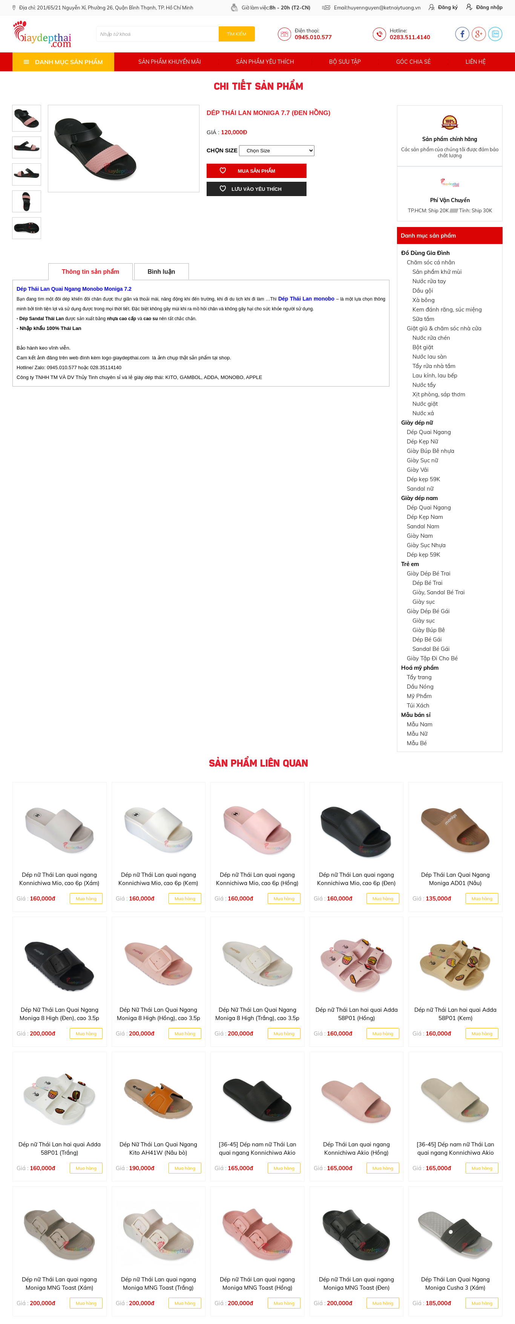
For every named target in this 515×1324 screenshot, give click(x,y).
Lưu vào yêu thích (251, 189)
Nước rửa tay (429, 281)
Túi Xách (418, 705)
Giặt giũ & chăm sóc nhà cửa (444, 328)
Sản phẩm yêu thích (265, 61)
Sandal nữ (420, 488)
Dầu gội (422, 290)
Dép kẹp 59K (423, 479)
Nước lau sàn (429, 356)
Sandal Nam (423, 526)
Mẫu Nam (419, 724)
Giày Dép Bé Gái (428, 611)
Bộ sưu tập (345, 61)
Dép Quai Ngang (429, 432)
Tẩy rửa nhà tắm (433, 366)
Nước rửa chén (431, 337)
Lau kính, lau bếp (434, 375)
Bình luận (161, 271)
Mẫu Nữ (417, 733)
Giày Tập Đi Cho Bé (432, 658)
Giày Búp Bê (428, 630)
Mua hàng (86, 898)
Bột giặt (422, 347)
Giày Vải (418, 469)
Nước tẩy (424, 384)
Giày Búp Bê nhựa (430, 450)
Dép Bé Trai (427, 582)
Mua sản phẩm (247, 170)
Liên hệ (476, 61)
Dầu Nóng (420, 686)
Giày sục (423, 601)
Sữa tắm (423, 318)
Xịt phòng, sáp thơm (438, 394)
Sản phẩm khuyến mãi (169, 61)
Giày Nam (420, 535)
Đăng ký (443, 7)
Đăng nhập (484, 7)
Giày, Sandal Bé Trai (438, 592)
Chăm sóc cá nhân (431, 262)
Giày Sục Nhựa (426, 545)
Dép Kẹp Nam (425, 516)
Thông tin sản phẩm (90, 271)
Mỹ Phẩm (419, 696)
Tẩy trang (419, 677)
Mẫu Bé (417, 743)
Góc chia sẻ (413, 61)
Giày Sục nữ (422, 460)
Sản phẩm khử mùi (437, 271)
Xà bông (423, 300)
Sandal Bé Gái (431, 648)
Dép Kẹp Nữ (422, 441)
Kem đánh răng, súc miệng (447, 309)
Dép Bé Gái (427, 639)
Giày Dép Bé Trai (429, 573)
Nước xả (423, 413)
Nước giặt (425, 403)
